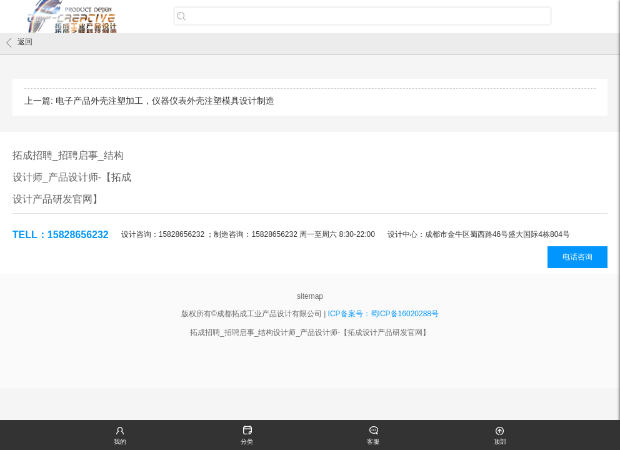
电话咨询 (577, 256)
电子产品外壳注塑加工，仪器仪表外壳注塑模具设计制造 (165, 101)
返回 (19, 42)
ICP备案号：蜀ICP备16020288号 (383, 313)
